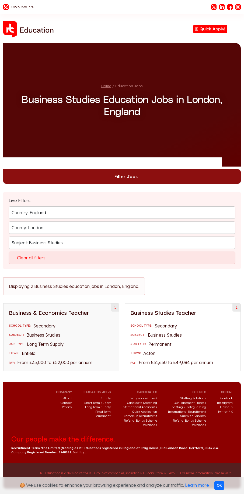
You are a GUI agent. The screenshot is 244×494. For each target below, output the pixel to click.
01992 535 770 (22, 7)
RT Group (23, 476)
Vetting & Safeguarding (189, 407)
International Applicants (139, 407)
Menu (237, 29)
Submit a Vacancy (193, 416)
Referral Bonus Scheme (140, 420)
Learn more (197, 485)
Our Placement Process (190, 403)
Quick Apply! (212, 29)
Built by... (80, 452)
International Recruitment (187, 412)
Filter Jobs (126, 176)
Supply (106, 398)
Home (106, 86)
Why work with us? (144, 398)
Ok (219, 485)
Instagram (238, 7)
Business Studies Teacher (163, 312)
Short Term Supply (97, 403)
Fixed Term (103, 412)
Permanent (103, 416)
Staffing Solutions (193, 398)
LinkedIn (222, 7)
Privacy (67, 407)
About (67, 398)
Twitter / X (225, 412)
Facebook (230, 7)
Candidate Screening (142, 403)
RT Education (30, 29)
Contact (66, 403)
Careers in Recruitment (140, 416)
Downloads (149, 425)
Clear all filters (31, 257)
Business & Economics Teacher (49, 312)
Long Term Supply (98, 407)
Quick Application (144, 412)
